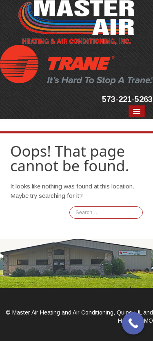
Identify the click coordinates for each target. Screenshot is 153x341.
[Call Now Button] (133, 323)
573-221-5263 (127, 99)
